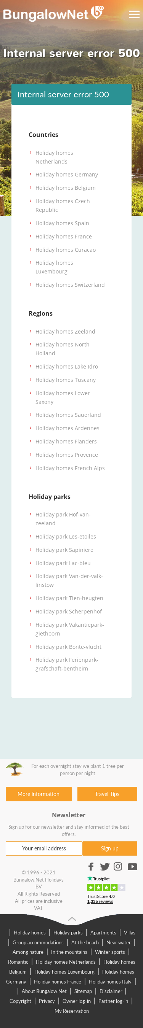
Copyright (20, 1001)
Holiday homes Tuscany (65, 379)
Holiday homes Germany (66, 174)
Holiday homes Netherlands (66, 962)
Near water (118, 942)
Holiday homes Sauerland (68, 414)
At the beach (85, 942)
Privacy (47, 1001)
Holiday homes (30, 932)
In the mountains (69, 952)
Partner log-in (113, 1001)
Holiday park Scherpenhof (68, 611)
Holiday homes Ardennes (67, 428)
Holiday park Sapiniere (64, 549)
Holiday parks (68, 932)
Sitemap (83, 991)
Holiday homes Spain (62, 223)
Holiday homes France (63, 236)
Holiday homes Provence (66, 454)
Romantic (18, 962)
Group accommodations (38, 942)
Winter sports (110, 952)
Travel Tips (107, 794)
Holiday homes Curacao (65, 249)
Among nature (28, 952)
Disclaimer (112, 991)
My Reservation (72, 1011)
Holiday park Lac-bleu (63, 563)
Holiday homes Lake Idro (66, 366)
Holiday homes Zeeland (65, 331)
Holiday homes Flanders (66, 441)
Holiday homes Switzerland (70, 284)
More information (38, 794)
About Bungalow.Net (44, 991)
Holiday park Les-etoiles (65, 536)
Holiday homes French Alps (70, 468)
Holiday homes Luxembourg (64, 972)
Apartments (103, 932)
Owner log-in (77, 1001)
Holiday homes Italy (110, 982)
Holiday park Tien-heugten (69, 598)
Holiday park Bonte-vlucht (68, 646)
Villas (129, 932)
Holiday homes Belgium (65, 187)
